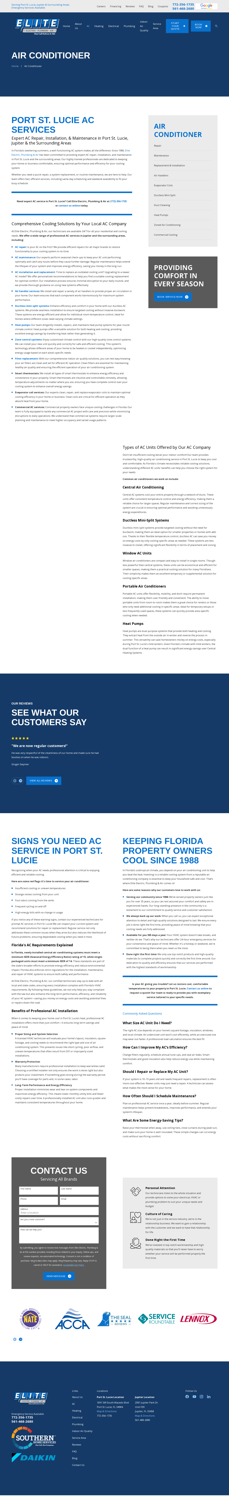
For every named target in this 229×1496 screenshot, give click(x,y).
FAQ (141, 6)
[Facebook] (187, 1396)
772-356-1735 (183, 4)
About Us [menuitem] (78, 26)
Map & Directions (107, 1411)
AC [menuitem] (88, 26)
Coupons (163, 6)
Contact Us (78, 1465)
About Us (77, 1397)
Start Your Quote (178, 26)
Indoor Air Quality (82, 1431)
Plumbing (77, 1424)
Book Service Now (173, 297)
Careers (101, 6)
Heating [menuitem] (99, 26)
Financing (115, 6)
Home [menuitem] (66, 26)
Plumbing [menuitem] (129, 26)
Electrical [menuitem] (113, 26)
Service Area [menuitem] (157, 26)
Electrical (77, 1417)
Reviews (130, 6)
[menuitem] (183, 146)
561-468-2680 (183, 8)
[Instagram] (201, 1396)
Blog (150, 6)
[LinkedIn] (208, 1396)
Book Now (201, 26)
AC (73, 1404)
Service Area (79, 1437)
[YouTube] (194, 1396)
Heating (76, 1410)
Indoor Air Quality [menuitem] (144, 26)
